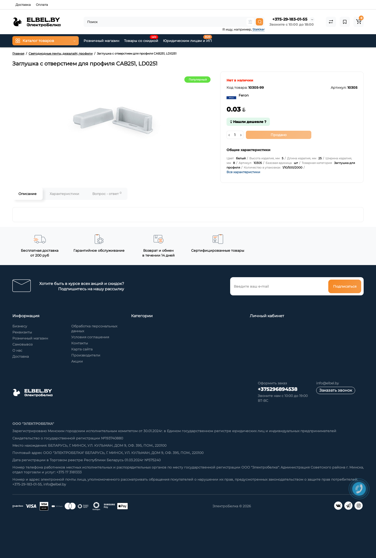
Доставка (23, 5)
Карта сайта (82, 349)
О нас (17, 350)
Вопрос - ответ (106, 193)
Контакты (79, 343)
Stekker (258, 29)
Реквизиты (22, 332)
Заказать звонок (335, 390)
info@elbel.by (327, 383)
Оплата (42, 5)
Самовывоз (22, 344)
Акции (77, 361)
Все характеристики (243, 172)
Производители (85, 355)
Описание (27, 194)
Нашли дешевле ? (248, 122)
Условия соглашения (90, 337)
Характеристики (64, 194)
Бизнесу (19, 326)
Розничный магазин (30, 338)
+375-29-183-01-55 (289, 19)
